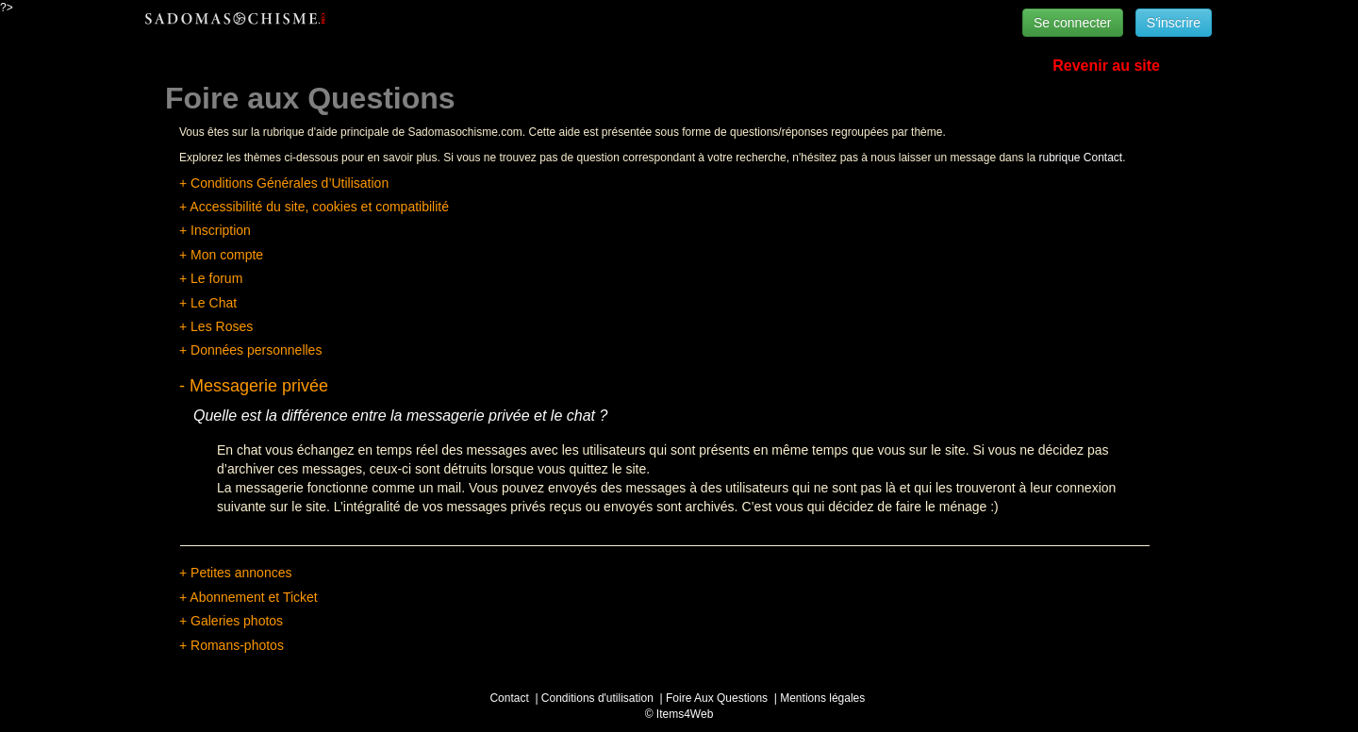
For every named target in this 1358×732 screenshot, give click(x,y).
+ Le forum (210, 278)
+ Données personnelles (250, 350)
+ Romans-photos (231, 645)
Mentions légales (822, 698)
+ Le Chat (208, 302)
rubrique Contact (1080, 157)
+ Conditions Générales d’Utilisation (284, 183)
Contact (508, 698)
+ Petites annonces (235, 572)
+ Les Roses (216, 326)
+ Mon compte (221, 254)
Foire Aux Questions (717, 698)
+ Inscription (215, 230)
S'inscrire (1174, 22)
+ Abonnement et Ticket (248, 597)
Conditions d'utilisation (597, 698)
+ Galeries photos (231, 620)
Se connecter (1073, 22)
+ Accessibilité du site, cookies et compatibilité (314, 206)
